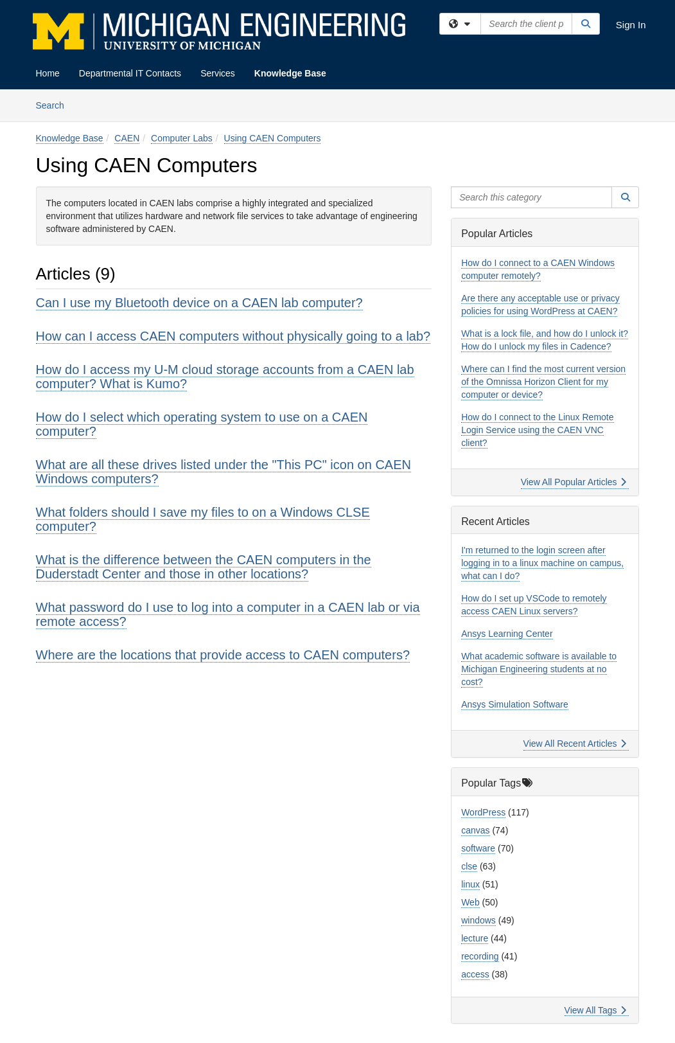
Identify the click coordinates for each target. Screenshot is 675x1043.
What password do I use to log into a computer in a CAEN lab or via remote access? (228, 614)
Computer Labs (182, 138)
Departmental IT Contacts (130, 73)
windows (478, 920)
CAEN (126, 138)
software (478, 848)
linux (470, 884)
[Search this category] (531, 197)
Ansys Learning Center (506, 633)
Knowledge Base (290, 73)
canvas (475, 830)
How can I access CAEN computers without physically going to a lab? (233, 336)
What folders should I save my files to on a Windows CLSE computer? (203, 519)
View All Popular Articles (574, 482)
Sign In (631, 24)
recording (479, 956)
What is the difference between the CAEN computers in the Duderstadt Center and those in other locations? (203, 567)
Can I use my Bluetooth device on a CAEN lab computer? (199, 303)
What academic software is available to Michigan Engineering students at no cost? (539, 669)
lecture (474, 938)
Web (470, 902)
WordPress (483, 812)
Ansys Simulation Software (514, 704)
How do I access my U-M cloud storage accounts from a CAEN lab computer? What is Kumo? (225, 376)
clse (469, 866)
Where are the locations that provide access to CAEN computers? (223, 655)
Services (217, 73)
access (475, 974)
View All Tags (596, 1010)
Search (55, 104)
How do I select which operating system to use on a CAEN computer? (202, 424)
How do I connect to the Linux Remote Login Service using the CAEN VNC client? (537, 430)
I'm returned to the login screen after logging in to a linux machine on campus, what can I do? (542, 563)
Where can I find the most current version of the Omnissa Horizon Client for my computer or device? (543, 382)
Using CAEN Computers (272, 138)
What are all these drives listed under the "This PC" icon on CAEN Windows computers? (223, 472)
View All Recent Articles (575, 743)
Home (48, 73)
